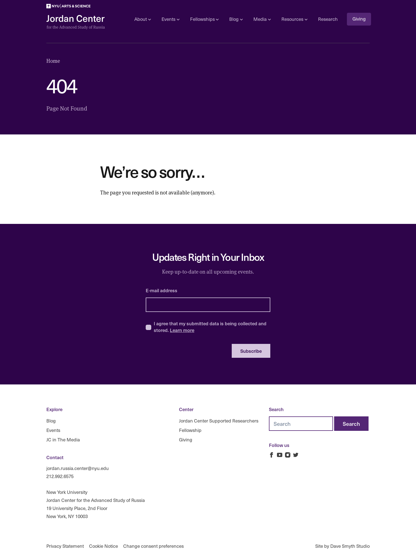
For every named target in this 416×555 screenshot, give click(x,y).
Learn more (182, 330)
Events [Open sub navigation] (170, 19)
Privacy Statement (65, 546)
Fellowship (190, 430)
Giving (359, 19)
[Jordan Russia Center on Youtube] (280, 455)
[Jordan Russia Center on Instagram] (288, 455)
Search (276, 409)
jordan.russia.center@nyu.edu (77, 468)
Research (328, 19)
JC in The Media (63, 439)
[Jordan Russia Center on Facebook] (272, 455)
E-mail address (161, 290)
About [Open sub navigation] (142, 19)
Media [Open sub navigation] (262, 19)
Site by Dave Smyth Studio (342, 546)
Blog (51, 421)
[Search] (351, 423)
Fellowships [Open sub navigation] (204, 19)
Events (53, 430)
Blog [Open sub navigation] (236, 19)
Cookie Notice (103, 546)
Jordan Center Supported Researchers (218, 421)
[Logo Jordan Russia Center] (76, 22)
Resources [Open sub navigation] (294, 19)
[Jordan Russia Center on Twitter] (296, 455)
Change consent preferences (153, 546)
